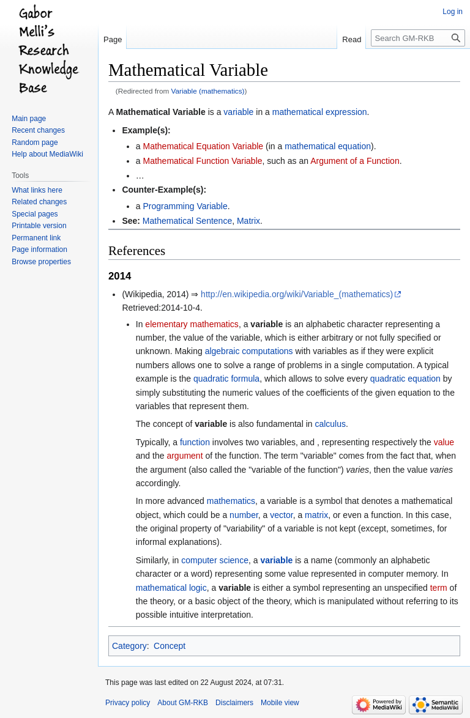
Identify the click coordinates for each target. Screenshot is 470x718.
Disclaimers (234, 702)
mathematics (231, 501)
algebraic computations (249, 351)
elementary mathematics (192, 324)
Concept (169, 646)
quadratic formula (226, 378)
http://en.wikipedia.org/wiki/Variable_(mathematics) (297, 294)
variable (238, 112)
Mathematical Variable (160, 112)
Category (129, 646)
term (438, 588)
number (243, 515)
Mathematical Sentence (187, 221)
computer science (214, 560)
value (444, 442)
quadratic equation (405, 378)
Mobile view (280, 702)
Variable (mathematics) (208, 91)
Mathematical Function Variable (202, 161)
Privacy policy (127, 702)
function (195, 442)
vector (281, 515)
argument (184, 456)
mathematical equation (328, 146)
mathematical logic (171, 588)
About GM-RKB (182, 702)
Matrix (248, 221)
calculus (330, 424)
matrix (316, 515)
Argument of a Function (355, 161)
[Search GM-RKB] (418, 37)
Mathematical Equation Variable (203, 146)
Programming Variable (185, 206)
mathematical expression (319, 112)
